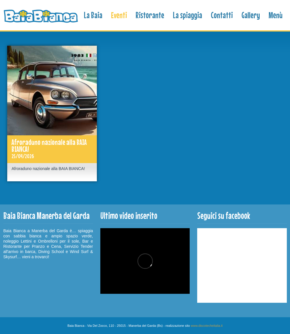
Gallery (250, 15)
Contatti (222, 15)
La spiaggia (187, 15)
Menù (275, 15)
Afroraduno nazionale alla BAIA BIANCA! (52, 149)
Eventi (119, 15)
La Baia (93, 15)
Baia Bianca (41, 16)
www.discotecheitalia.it (207, 325)
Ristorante (150, 15)
